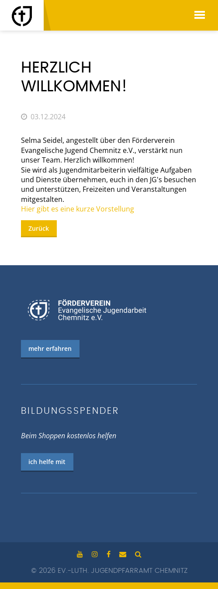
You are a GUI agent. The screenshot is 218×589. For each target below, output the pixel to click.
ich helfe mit (47, 461)
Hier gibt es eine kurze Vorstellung (77, 209)
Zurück (38, 228)
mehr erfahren (50, 348)
